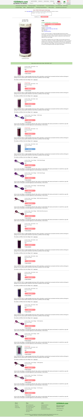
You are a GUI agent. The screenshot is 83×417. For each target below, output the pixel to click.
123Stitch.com (62, 404)
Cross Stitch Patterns (50, 5)
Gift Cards (52, 1)
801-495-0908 (34, 1)
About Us (16, 405)
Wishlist (68, 4)
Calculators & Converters (45, 409)
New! (24, 7)
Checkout (69, 2)
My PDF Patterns (44, 408)
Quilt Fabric (65, 5)
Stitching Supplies (29, 410)
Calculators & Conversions (61, 7)
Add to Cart (52, 24)
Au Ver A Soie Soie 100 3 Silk (51, 29)
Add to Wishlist (45, 26)
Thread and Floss (47, 31)
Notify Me (30, 149)
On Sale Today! (19, 7)
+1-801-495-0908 (59, 410)
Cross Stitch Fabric (40, 5)
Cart (69, 1)
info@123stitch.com (60, 409)
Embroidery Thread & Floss (21, 5)
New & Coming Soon (29, 405)
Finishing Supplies (32, 5)
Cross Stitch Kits (58, 5)
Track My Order (44, 406)
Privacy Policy (17, 408)
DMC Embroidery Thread (30, 406)
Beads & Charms (30, 7)
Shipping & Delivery (44, 405)
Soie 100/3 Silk (29, 11)
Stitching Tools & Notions (41, 7)
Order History (46, 1)
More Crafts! (51, 7)
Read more (36, 80)
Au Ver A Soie (48, 28)
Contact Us (40, 1)
